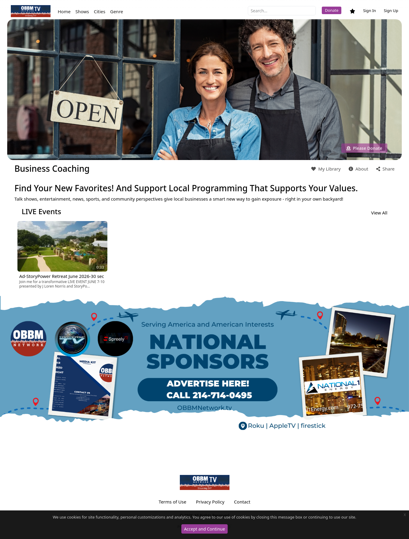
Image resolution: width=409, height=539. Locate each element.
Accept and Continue (204, 529)
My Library (325, 169)
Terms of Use (172, 502)
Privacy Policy (210, 502)
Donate (331, 10)
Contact (242, 502)
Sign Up (391, 10)
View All (379, 213)
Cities (99, 11)
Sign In (369, 10)
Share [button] (385, 169)
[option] (62, 254)
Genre (116, 11)
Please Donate (364, 148)
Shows (82, 11)
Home (64, 11)
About (357, 169)
